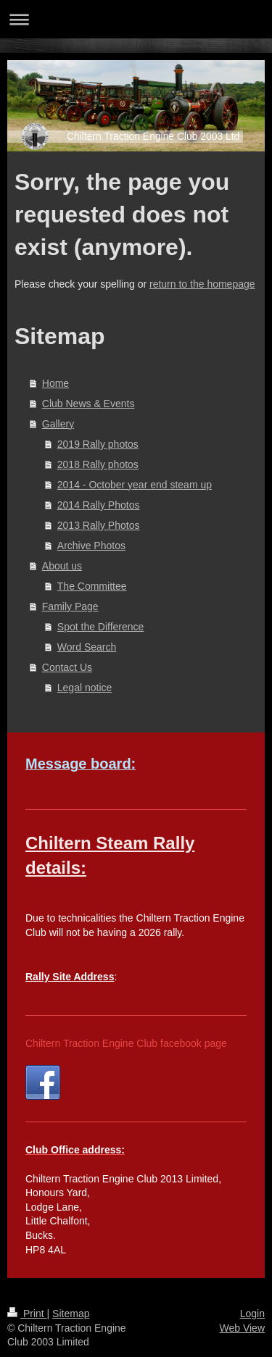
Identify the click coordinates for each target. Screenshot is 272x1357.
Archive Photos (91, 545)
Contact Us (67, 667)
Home (55, 383)
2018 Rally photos (98, 464)
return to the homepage (202, 284)
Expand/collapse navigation (136, 19)
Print (27, 1313)
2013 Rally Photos (98, 525)
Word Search (86, 647)
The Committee (92, 586)
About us (62, 566)
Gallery (58, 424)
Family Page (70, 606)
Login (252, 1313)
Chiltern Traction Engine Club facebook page (126, 1043)
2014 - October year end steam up (134, 484)
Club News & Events (88, 403)
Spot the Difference (100, 626)
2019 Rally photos (98, 444)
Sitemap (70, 1313)
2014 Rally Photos (98, 505)
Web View (242, 1328)
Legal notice (84, 687)
